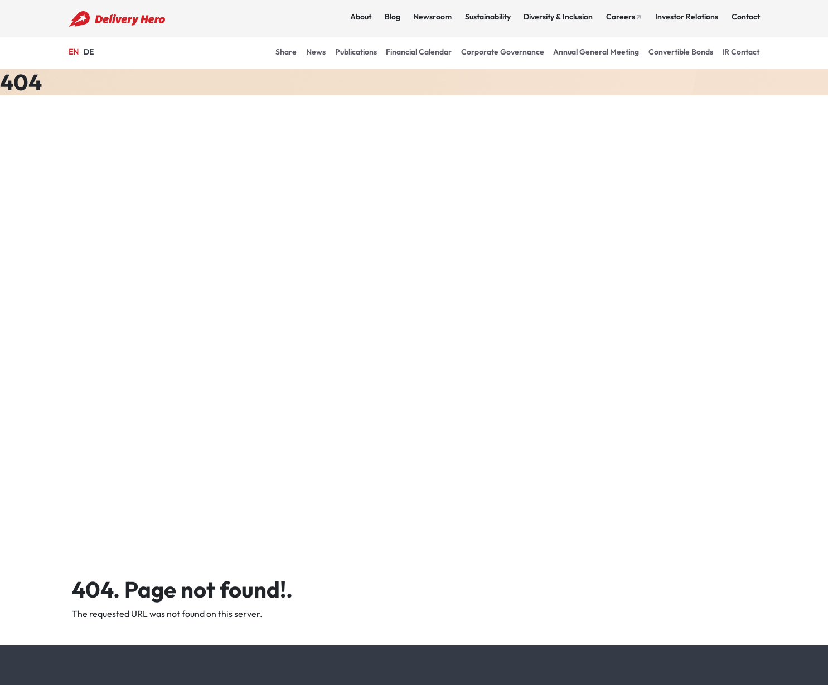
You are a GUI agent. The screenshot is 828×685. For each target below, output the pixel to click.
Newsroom (432, 17)
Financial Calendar (419, 52)
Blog (392, 17)
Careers (620, 17)
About (360, 17)
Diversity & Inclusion (558, 17)
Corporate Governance (502, 52)
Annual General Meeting (596, 52)
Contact (746, 17)
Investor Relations (686, 17)
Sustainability (488, 17)
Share (286, 52)
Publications (356, 52)
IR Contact (740, 52)
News (316, 52)
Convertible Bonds (680, 52)
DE (89, 52)
